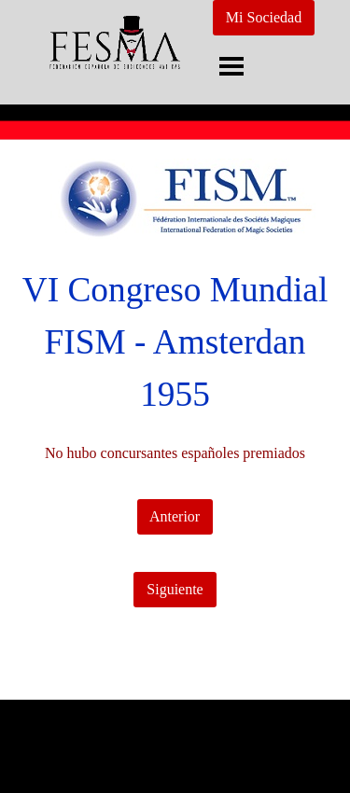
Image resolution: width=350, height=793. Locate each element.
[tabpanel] (175, 342)
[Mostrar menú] (232, 66)
